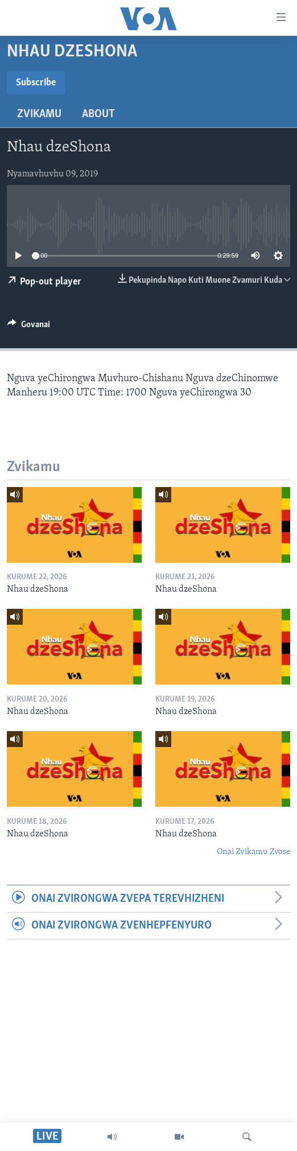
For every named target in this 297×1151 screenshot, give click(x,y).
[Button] (28, 327)
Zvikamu (39, 114)
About (98, 114)
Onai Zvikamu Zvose (253, 852)
